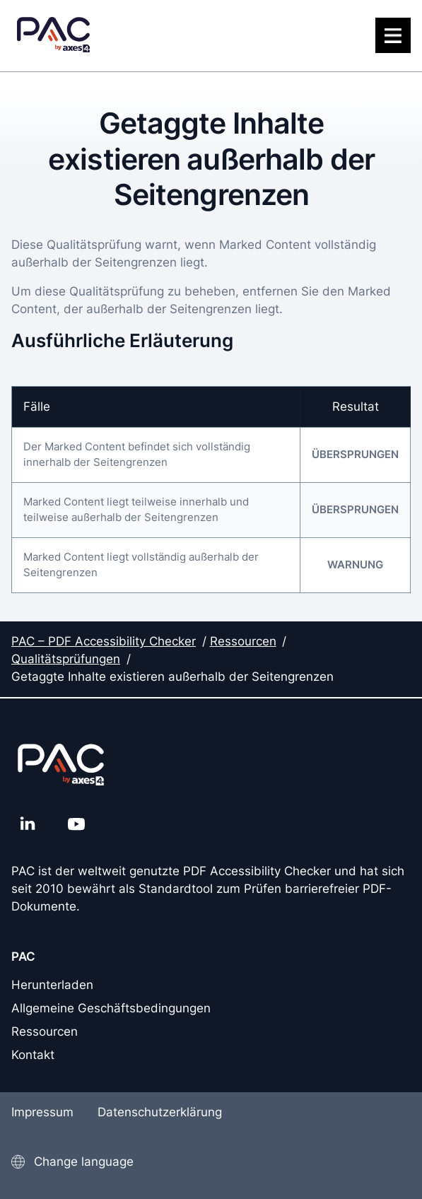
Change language (84, 1161)
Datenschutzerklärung (160, 1112)
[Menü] (393, 35)
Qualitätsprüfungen (65, 659)
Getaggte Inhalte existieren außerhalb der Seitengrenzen (172, 676)
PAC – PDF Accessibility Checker (103, 641)
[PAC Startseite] (53, 35)
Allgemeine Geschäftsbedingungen (111, 1008)
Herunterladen (52, 985)
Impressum (42, 1112)
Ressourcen (243, 641)
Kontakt (32, 1055)
